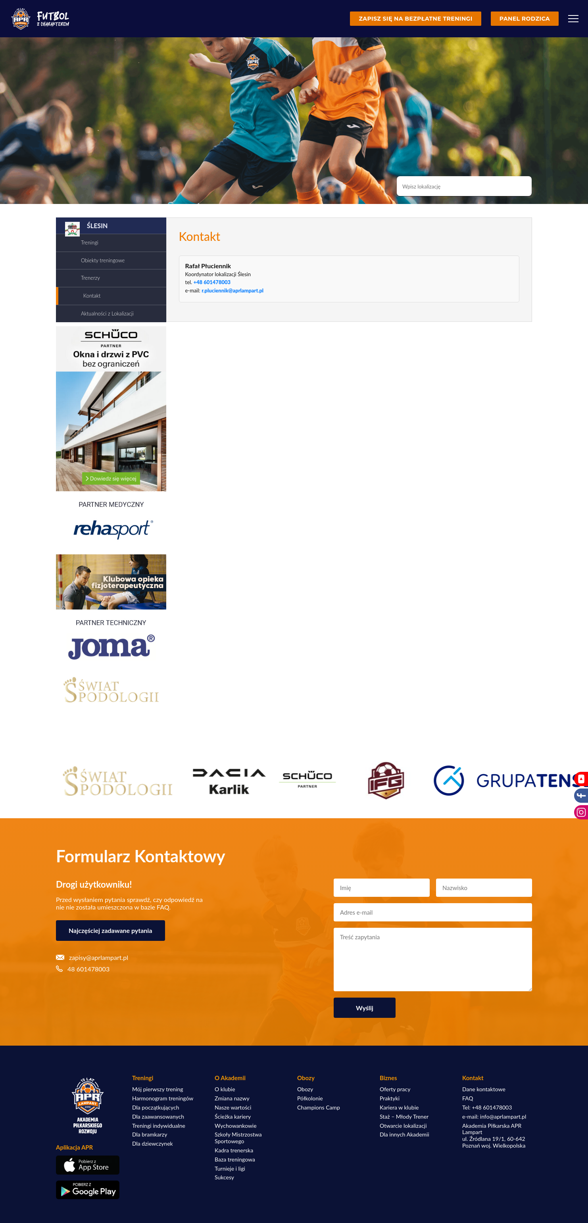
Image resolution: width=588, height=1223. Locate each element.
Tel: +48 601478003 (487, 1107)
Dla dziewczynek (152, 1143)
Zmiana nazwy (232, 1098)
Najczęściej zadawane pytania (110, 930)
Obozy (305, 1089)
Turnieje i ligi (230, 1168)
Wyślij (364, 1007)
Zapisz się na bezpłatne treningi (415, 18)
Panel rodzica (525, 18)
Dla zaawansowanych (158, 1116)
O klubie (225, 1089)
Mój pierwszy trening (157, 1089)
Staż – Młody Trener (404, 1116)
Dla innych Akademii (404, 1134)
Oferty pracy (395, 1089)
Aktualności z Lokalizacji (107, 313)
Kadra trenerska (234, 1150)
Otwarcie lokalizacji (403, 1126)
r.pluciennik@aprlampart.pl (232, 290)
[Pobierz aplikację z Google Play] (87, 1190)
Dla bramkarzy (149, 1134)
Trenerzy (90, 278)
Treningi (89, 242)
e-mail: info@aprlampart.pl (494, 1116)
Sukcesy (224, 1177)
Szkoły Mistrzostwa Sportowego (238, 1137)
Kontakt (91, 295)
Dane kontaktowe (483, 1089)
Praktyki (390, 1098)
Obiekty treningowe (103, 260)
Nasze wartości (233, 1107)
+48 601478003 (212, 282)
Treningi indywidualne (158, 1126)
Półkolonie (310, 1098)
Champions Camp (318, 1107)
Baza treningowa (235, 1159)
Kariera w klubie (399, 1107)
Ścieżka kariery (233, 1116)
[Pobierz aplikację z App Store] (87, 1165)
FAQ (467, 1098)
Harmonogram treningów (162, 1098)
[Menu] (573, 18)
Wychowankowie (236, 1126)
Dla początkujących (155, 1107)
